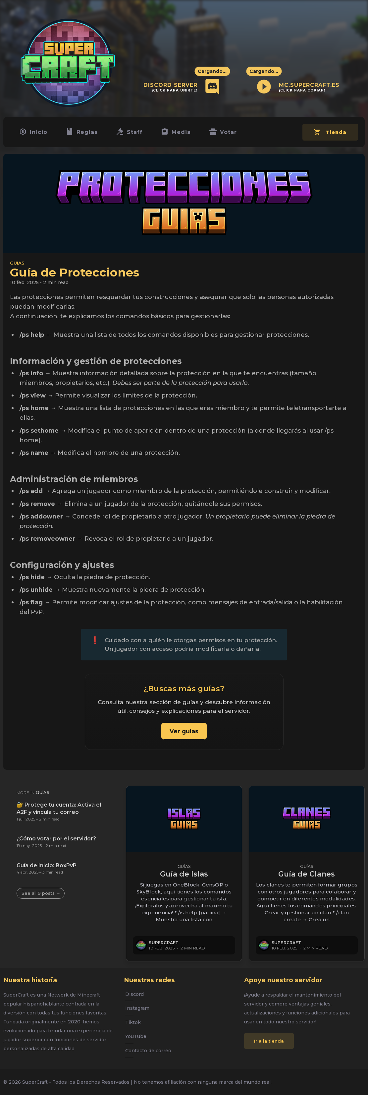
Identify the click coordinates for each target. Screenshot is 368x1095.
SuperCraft (163, 942)
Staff (133, 133)
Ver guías (184, 733)
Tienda (329, 136)
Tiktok (133, 1022)
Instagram (137, 1008)
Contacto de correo (148, 1051)
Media (182, 133)
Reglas (84, 133)
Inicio (34, 133)
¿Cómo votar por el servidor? (56, 838)
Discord (134, 994)
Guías (17, 265)
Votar (230, 133)
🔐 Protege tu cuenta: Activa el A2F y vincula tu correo (59, 808)
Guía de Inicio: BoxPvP (47, 865)
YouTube (135, 1036)
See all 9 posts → (41, 893)
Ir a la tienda (269, 1041)
